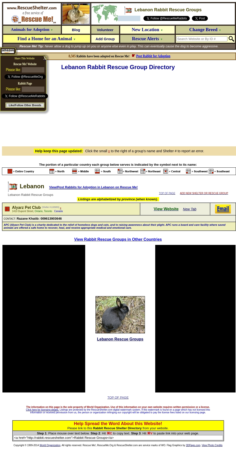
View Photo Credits (212, 445)
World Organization (50, 445)
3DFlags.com (193, 445)
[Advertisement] (119, 107)
